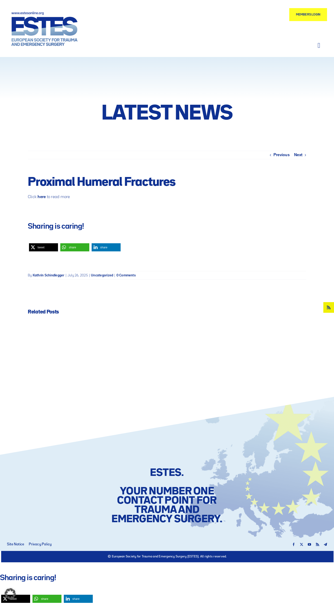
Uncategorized (102, 275)
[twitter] (301, 544)
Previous (281, 155)
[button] (43, 247)
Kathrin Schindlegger (48, 275)
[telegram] (325, 544)
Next (298, 155)
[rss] (329, 307)
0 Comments (126, 275)
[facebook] (293, 544)
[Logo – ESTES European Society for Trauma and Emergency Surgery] (44, 13)
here (42, 197)
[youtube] (309, 544)
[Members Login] (308, 14)
